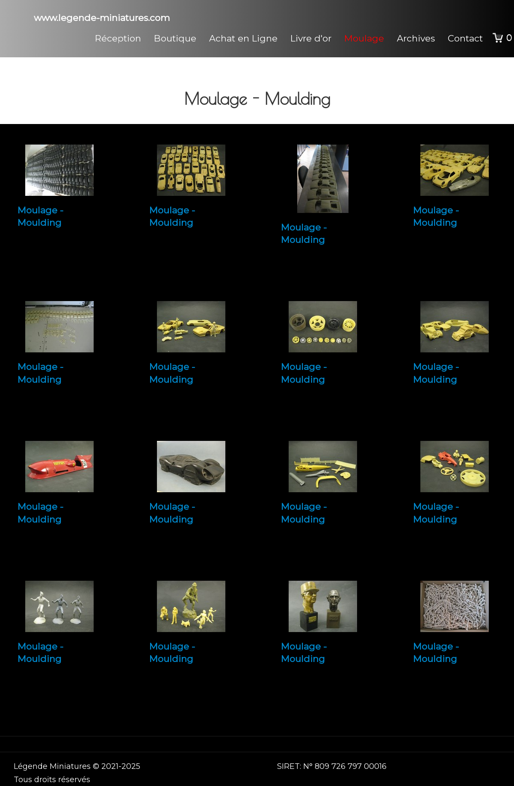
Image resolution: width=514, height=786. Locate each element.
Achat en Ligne (243, 38)
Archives (416, 38)
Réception (118, 38)
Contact (465, 38)
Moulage (364, 38)
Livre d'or (310, 38)
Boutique (175, 38)
